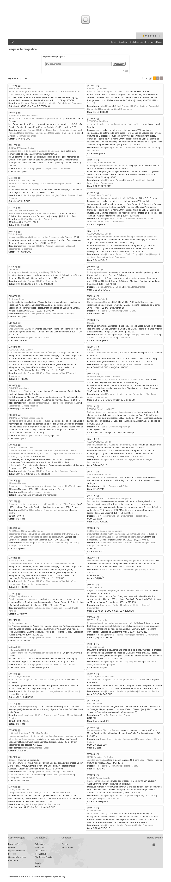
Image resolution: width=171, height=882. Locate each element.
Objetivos (12, 847)
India (102, 106)
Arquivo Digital (155, 42)
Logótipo (12, 854)
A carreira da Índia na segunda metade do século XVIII (112, 124)
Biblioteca (59, 246)
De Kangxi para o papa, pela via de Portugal (29, 421)
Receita (73, 471)
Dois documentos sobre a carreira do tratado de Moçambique (37, 563)
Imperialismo (52, 168)
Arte (48, 313)
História (42, 103)
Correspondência (30, 406)
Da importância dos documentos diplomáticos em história (114, 412)
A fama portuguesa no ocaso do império (105, 165)
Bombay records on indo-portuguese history (28, 272)
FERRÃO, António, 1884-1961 (101, 409)
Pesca (67, 608)
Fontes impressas (95, 647)
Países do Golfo (123, 254)
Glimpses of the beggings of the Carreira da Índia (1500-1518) (37, 679)
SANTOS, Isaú (15, 326)
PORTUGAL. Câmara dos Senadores (104, 531)
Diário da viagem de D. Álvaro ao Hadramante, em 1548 (113, 445)
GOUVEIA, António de (97, 299)
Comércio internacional (135, 147)
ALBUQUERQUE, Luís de (99, 234)
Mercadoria (153, 147)
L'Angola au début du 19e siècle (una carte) (28, 792)
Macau (109, 106)
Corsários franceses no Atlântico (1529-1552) (108, 352)
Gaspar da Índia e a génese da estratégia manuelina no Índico (116, 679)
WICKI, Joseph (15, 234)
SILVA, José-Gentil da (18, 789)
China (117, 106)
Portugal (25, 103)
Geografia (153, 106)
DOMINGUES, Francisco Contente (103, 376)
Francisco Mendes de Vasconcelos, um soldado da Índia (34, 653)
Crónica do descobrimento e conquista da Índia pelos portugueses (39, 352)
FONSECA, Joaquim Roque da (22, 115)
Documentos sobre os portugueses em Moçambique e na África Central (41, 504)
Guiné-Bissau (41, 851)
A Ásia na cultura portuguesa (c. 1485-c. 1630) (109, 91)
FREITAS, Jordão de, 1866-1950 (23, 210)
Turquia (136, 254)
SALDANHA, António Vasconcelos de (25, 418)
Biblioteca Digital (138, 42)
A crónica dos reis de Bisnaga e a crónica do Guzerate (33, 151)
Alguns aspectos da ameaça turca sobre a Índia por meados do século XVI (122, 236)
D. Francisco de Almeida (19, 391)
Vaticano (70, 246)
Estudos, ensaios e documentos (23, 599)
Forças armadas (44, 664)
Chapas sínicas (15, 329)
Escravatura (105, 542)
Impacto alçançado (16, 851)
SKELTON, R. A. (95, 587)
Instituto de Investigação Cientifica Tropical (28, 733)
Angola (34, 103)
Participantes (67, 847)
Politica (155, 691)
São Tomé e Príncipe (72, 133)
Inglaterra (126, 605)
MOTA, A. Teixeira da (97, 620)
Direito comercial (26, 133)
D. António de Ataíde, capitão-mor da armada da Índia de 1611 (116, 379)
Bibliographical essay (97, 272)
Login (12, 42)
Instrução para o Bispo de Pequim (24, 706)
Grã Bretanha (103, 545)
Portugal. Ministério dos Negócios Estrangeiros (109, 498)
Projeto (64, 844)
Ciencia (48, 774)
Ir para (145, 78)
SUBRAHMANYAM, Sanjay (21, 148)
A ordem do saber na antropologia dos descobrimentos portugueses (40, 183)
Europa (119, 180)
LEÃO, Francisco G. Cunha (100, 757)
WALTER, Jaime (95, 703)
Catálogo (123, 42)
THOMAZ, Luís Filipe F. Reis (100, 676)
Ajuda (125, 71)
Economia (74, 691)
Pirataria (128, 364)
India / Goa (39, 847)
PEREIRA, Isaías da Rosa (20, 447)
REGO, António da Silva (19, 88)
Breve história (14, 844)
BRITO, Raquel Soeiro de (20, 596)
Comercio (64, 130)
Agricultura (76, 130)
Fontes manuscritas (17, 623)
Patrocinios (13, 860)
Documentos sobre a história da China (105, 477)
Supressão (118, 542)
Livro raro (151, 542)
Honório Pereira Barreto (98, 706)
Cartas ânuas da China (98, 302)
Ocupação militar (105, 257)
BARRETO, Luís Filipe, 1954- (22, 180)
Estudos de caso (42, 608)
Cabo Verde (55, 133)
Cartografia (92, 109)
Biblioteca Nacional (17, 483)
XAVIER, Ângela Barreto (98, 778)
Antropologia (52, 195)
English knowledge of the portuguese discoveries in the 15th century (119, 590)
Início (113, 42)
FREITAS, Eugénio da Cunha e (23, 650)
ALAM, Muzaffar (94, 810)
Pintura (113, 337)
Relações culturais (147, 795)
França (119, 364)
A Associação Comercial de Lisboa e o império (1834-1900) (36, 118)
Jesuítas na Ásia (95, 760)
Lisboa (38, 492)
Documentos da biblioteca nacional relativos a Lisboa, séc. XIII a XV (40, 486)
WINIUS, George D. (96, 269)
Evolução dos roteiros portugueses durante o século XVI (113, 623)
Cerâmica (91, 337)
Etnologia (91, 798)
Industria (52, 103)
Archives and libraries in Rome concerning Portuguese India (36, 237)
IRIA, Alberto (93, 350)
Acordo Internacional (109, 516)
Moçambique (23, 136)
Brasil (33, 136)
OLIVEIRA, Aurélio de (18, 388)
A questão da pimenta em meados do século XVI (110, 198)
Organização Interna (17, 857)
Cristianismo (28, 249)
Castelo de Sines (16, 299)
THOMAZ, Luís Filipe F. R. (99, 195)
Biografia (104, 715)
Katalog (12, 760)
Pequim (12, 718)
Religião (126, 766)
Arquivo (49, 246)
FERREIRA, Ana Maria (98, 121)
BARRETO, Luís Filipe (97, 88)
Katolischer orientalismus (99, 781)
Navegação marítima (109, 109)
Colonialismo (64, 103)
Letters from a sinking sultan (100, 813)
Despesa (64, 471)
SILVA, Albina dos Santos (99, 474)
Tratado (128, 542)
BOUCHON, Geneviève (19, 676)
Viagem (70, 373)
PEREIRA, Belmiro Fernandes (101, 162)
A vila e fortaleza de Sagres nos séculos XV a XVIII (32, 213)
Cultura (143, 106)
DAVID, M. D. (14, 269)
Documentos (77, 103)
